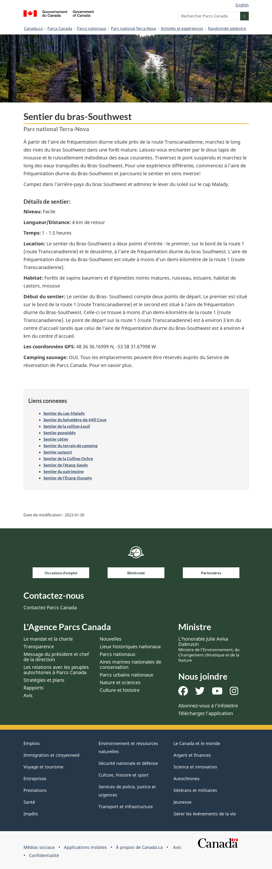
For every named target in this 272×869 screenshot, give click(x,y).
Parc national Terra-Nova (133, 28)
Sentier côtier (56, 439)
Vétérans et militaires (195, 790)
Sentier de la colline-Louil (66, 426)
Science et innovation (195, 767)
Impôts (30, 814)
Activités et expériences (182, 28)
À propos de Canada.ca (139, 847)
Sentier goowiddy (59, 432)
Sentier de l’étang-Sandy (65, 465)
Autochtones (187, 778)
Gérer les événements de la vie (205, 814)
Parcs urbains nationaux (126, 675)
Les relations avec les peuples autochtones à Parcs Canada (56, 670)
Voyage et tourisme (43, 767)
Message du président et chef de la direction (56, 657)
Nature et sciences (120, 682)
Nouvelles (111, 639)
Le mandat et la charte (48, 639)
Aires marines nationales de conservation (130, 664)
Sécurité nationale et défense (128, 763)
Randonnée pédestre (227, 28)
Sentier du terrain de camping (70, 445)
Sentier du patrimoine (63, 471)
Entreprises (34, 778)
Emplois (31, 743)
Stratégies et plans (43, 680)
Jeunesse (182, 802)
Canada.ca (33, 28)
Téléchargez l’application (205, 713)
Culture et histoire (119, 690)
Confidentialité (44, 855)
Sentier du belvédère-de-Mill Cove (74, 419)
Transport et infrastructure (125, 806)
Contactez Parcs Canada (50, 607)
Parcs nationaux (91, 28)
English (242, 5)
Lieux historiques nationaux (130, 646)
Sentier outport (57, 452)
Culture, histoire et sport (123, 775)
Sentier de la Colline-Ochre (68, 458)
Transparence (38, 646)
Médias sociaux (39, 847)
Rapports (33, 687)
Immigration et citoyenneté (51, 755)
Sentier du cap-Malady (64, 413)
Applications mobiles (85, 847)
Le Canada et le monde (197, 743)
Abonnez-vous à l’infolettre (208, 705)
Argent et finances (192, 755)
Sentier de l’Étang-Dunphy (67, 477)
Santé (29, 802)
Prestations (35, 790)
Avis (28, 695)
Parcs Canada (59, 28)
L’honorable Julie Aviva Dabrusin (209, 649)
